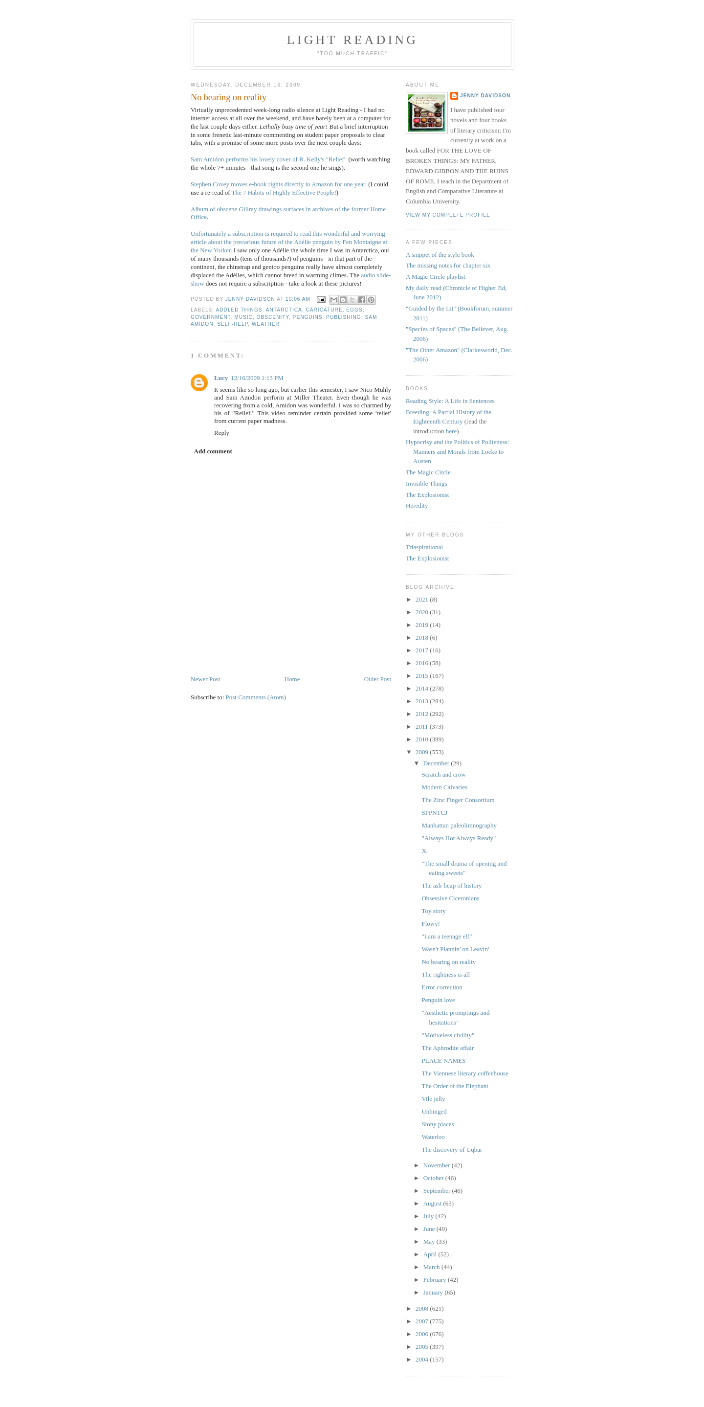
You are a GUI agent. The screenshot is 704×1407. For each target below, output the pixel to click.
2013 (423, 701)
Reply (221, 432)
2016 (423, 663)
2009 (423, 752)
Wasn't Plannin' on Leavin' (455, 949)
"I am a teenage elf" (446, 936)
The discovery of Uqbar (451, 1149)
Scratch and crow (443, 774)
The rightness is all (445, 974)
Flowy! (430, 923)
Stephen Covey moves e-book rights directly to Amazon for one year (278, 184)
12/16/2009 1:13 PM (257, 377)
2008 (423, 1308)
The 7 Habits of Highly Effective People (283, 192)
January (434, 1292)
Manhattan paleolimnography (458, 825)
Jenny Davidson (485, 95)
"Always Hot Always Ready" (458, 838)
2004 (423, 1359)
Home (292, 679)
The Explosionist (427, 494)
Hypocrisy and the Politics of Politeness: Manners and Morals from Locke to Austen (457, 451)
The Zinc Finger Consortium (457, 800)
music (243, 317)
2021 (423, 599)
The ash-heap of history (451, 885)
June (430, 1228)
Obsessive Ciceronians (450, 898)
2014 (423, 688)
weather (266, 324)
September (437, 1190)
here (451, 431)
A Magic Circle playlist (435, 276)
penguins (308, 317)
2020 (423, 612)
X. (424, 850)
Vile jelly (433, 1098)
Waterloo (432, 1136)
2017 (423, 650)
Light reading (352, 40)
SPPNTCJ (434, 812)
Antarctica (284, 310)
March (432, 1267)
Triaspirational (424, 547)
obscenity (273, 317)
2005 (423, 1346)
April (431, 1254)
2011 (423, 726)
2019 (423, 624)
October (434, 1178)
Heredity (417, 505)
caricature (324, 310)
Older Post (377, 679)
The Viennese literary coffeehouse (464, 1073)
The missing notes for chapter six (448, 265)
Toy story (433, 911)
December (437, 763)
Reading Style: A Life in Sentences (450, 400)
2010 (423, 739)
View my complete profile (448, 215)
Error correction (441, 987)
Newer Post (205, 679)
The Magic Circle (428, 472)
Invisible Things (426, 483)
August (433, 1203)
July (429, 1216)
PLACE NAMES (443, 1060)
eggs (354, 310)
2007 (423, 1321)
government (211, 317)
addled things (239, 310)
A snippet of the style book (440, 254)
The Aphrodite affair (447, 1047)
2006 (423, 1334)
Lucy (221, 377)
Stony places (437, 1124)
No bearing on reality (448, 961)
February (435, 1279)
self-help (232, 324)
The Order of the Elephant (454, 1086)
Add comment (213, 451)
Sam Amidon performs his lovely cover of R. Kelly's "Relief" (269, 159)
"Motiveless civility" (447, 1035)
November (437, 1165)
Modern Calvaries (444, 787)
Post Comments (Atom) (256, 697)
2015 (423, 675)
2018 (423, 637)
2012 (423, 713)
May (430, 1241)
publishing (343, 317)
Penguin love (438, 1000)
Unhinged (433, 1111)
